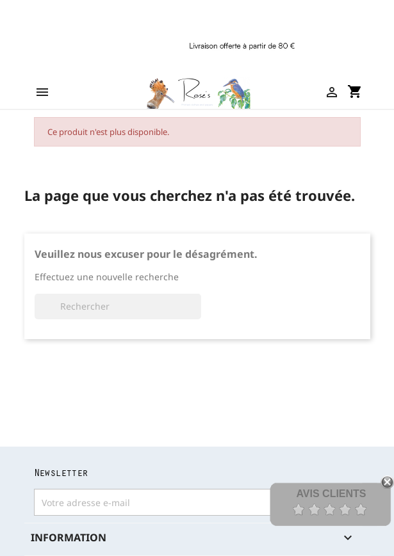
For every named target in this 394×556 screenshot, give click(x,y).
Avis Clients (331, 493)
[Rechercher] (118, 306)
